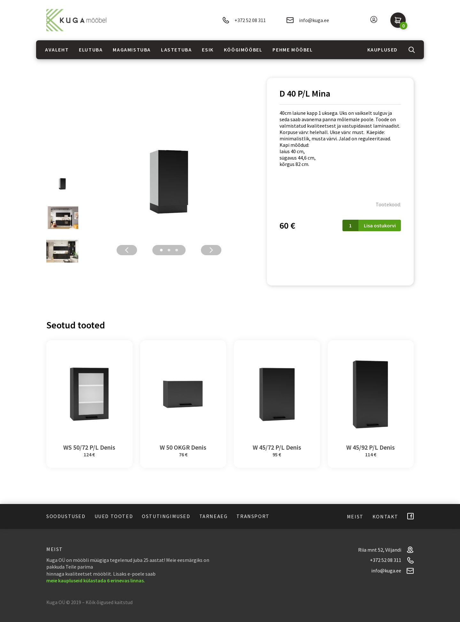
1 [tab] (161, 250)
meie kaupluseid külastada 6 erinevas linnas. (95, 580)
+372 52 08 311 (244, 20)
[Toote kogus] (350, 225)
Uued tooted (114, 516)
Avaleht (57, 49)
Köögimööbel (243, 49)
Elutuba (91, 49)
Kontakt (385, 516)
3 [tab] (176, 250)
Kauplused (382, 49)
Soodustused (66, 516)
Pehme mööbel (292, 49)
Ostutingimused (166, 516)
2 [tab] (169, 250)
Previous (127, 250)
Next (211, 250)
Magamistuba (132, 49)
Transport (252, 516)
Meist (355, 516)
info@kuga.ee (308, 20)
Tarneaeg (213, 516)
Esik (207, 49)
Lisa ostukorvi (380, 225)
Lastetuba (176, 49)
